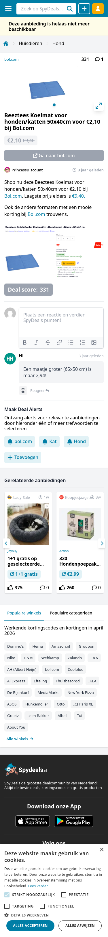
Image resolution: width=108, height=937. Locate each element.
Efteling (40, 681)
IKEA (92, 681)
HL (22, 355)
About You (16, 727)
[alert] (54, 890)
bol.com (11, 59)
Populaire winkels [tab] (24, 613)
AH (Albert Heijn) (21, 669)
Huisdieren (30, 43)
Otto (61, 704)
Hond (58, 43)
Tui (79, 715)
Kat (49, 441)
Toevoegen (22, 457)
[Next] (101, 543)
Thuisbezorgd (67, 681)
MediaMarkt (48, 692)
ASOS (12, 704)
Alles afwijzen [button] (80, 925)
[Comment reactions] (23, 390)
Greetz (13, 715)
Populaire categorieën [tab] (71, 613)
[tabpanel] (54, 682)
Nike (11, 657)
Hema (37, 646)
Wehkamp (50, 657)
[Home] (6, 43)
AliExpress (16, 681)
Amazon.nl (61, 646)
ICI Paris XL (83, 704)
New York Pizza (80, 692)
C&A (94, 657)
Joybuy (12, 551)
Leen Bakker (38, 715)
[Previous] (6, 543)
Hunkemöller (36, 704)
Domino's (15, 646)
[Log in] (98, 8)
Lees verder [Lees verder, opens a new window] (38, 886)
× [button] (101, 850)
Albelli (63, 715)
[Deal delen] (84, 8)
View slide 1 (54, 104)
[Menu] (8, 8)
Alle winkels (20, 738)
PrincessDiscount (27, 170)
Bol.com (13, 196)
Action (64, 551)
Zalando (75, 657)
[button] (54, 915)
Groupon (86, 646)
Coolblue (75, 669)
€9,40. (78, 196)
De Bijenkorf (18, 692)
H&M (28, 657)
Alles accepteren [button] (30, 925)
